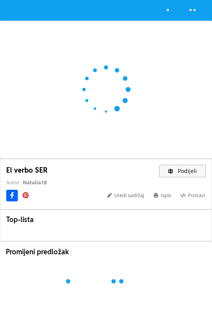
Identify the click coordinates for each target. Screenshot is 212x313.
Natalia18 (35, 182)
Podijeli (182, 171)
